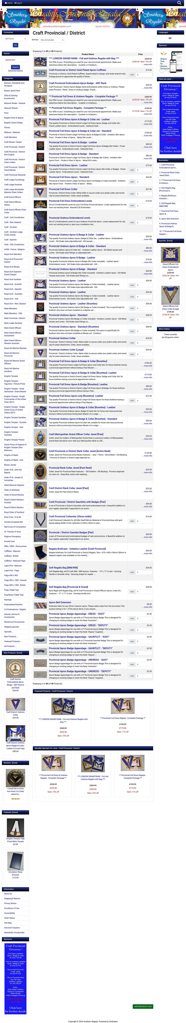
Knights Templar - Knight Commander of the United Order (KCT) (15, 399)
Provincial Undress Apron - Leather (67, 280)
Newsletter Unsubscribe (14, 932)
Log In (18, 3)
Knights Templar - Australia (11, 433)
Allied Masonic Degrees (14, 485)
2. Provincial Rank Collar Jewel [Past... (169, 174)
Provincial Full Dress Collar (63, 189)
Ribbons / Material (12, 132)
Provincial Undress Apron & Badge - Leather (72, 257)
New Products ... (11, 636)
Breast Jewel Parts (12, 91)
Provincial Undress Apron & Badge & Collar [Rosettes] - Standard (83, 418)
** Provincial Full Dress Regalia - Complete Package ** (77, 107)
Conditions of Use (11, 908)
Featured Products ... (13, 641)
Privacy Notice (10, 903)
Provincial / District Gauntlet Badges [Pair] (71, 532)
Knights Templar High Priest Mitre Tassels (15, 830)
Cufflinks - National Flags (14, 561)
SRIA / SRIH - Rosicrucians (15, 546)
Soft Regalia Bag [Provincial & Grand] (68, 587)
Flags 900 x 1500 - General (15, 580)
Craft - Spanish (10, 240)
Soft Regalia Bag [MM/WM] (63, 567)
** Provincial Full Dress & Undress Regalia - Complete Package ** (83, 96)
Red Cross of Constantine (15, 527)
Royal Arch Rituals (11, 267)
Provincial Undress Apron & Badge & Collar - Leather (76, 234)
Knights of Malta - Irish (13, 460)
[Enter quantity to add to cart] (144, 74)
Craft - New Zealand (12, 222)
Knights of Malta (11, 455)
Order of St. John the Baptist (13, 471)
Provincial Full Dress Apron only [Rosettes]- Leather (76, 395)
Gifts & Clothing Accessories (10, 97)
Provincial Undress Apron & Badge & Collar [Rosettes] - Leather (82, 407)
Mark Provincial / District (14, 318)
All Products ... (10, 646)
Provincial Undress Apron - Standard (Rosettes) (74, 326)
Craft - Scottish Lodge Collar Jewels (13, 233)
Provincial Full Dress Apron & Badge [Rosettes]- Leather (78, 384)
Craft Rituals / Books (13, 142)
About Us (8, 894)
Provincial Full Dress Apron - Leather (68, 165)
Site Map (8, 923)
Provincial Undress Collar (62, 338)
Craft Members (10, 137)
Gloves (7, 127)
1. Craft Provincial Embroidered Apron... (168, 166)
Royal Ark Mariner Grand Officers (14, 362)
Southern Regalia (91, 1021)
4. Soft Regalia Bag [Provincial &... (167, 189)
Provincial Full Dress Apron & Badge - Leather (73, 142)
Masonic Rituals (11, 108)
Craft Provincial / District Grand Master (14, 168)
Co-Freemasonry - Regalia (15, 609)
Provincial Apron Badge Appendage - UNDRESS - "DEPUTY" (80, 671)
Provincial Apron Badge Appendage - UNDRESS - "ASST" (78, 659)
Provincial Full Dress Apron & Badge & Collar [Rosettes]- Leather (83, 372)
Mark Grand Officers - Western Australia (13, 341)
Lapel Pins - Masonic (13, 566)
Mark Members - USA (13, 313)
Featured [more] (11, 812)
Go (15, 45)
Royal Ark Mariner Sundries (11, 369)
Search (15, 67)
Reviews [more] (10, 763)
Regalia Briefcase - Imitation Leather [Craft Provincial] (77, 548)
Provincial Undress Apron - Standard (68, 315)
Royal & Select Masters (14, 507)
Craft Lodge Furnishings (14, 180)
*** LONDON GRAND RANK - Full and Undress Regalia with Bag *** (84, 58)
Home (8, 3)
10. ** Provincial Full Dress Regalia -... (170, 232)
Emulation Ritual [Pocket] (15, 864)
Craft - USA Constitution (14, 244)
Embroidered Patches (13, 604)
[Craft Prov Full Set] (15, 979)
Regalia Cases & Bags (13, 123)
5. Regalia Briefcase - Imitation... (168, 197)
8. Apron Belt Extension (169, 219)
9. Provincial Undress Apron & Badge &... (168, 225)
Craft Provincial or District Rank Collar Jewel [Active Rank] (79, 451)
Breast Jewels (10, 465)
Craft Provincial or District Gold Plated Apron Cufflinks (77, 70)
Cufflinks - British (11, 556)
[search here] (15, 60)
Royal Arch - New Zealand (15, 304)
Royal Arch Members (13, 254)
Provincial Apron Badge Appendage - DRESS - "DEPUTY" (78, 625)
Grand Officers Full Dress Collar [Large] (170, 298)
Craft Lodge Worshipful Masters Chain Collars (14, 190)
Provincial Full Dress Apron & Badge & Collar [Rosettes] (78, 361)
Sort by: (35, 39)
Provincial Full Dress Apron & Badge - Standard (73, 153)
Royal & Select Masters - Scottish (14, 501)
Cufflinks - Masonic (12, 551)
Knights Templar (11, 376)
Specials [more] (165, 241)
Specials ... (8, 632)
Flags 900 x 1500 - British (15, 585)
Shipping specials (11, 627)
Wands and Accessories (14, 622)
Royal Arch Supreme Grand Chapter (12, 273)
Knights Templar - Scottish (15, 422)
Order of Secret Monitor (14, 495)
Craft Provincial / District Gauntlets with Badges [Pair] (77, 501)
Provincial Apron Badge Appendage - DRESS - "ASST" (77, 613)
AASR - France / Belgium (14, 249)
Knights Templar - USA (13, 427)
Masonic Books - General (14, 103)
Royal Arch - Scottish (13, 284)
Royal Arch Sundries (12, 279)
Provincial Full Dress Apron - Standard (69, 177)
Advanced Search (15, 71)
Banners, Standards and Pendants (14, 84)
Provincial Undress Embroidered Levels (69, 217)
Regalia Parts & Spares (13, 118)
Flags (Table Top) (11, 590)
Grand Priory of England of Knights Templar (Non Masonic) (15, 447)
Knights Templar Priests (14, 440)
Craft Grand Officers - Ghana (13, 203)
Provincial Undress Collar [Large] (66, 349)
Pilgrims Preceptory (12, 536)
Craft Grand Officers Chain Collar (15, 211)
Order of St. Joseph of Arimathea (13, 478)
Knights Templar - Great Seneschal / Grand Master (15, 390)
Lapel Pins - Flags (11, 570)
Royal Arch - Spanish (12, 289)
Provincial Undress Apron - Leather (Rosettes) (73, 303)
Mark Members (10, 308)
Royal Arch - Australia (13, 294)
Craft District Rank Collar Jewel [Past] (69, 488)
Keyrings (8, 600)
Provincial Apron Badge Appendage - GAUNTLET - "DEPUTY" (81, 648)
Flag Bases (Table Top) (13, 595)
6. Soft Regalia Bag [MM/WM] (167, 204)
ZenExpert (113, 1021)
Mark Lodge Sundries (13, 323)
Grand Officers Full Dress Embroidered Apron (170, 259)
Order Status (9, 918)
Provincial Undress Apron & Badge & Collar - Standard (77, 246)
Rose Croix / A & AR (12, 517)
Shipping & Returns (12, 898)
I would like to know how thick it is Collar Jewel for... (15, 782)
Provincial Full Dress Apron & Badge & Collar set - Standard (80, 130)
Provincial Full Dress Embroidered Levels (70, 200)
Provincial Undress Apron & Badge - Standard (73, 269)
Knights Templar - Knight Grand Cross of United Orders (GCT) (14, 410)
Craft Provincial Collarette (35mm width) (70, 516)
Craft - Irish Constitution (14, 217)
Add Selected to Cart (143, 1006)
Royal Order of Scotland (14, 512)
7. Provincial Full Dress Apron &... (168, 212)
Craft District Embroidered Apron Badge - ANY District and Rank (15, 674)
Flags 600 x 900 (11, 575)
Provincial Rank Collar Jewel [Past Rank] (70, 467)
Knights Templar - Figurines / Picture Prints (14, 382)
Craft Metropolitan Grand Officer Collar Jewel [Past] (76, 434)
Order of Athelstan (12, 490)
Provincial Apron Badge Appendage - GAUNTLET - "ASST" (79, 636)
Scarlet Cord (9, 541)
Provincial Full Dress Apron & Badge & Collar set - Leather (79, 119)
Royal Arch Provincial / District (13, 260)
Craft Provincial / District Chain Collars (14, 160)
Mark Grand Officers (12, 328)
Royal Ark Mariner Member (15, 348)
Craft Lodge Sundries (13, 184)
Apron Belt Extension (60, 602)
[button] (179, 3)
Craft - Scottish (10, 227)
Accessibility (9, 913)
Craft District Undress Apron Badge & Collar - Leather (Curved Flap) (15, 737)
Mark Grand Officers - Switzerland (13, 334)
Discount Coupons (12, 928)
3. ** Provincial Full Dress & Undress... (170, 181)
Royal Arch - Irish (11, 299)
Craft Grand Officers (12, 197)
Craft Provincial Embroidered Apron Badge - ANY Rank (77, 83)
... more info (147, 64)
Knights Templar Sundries (15, 417)
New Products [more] (13, 653)
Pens (6, 113)
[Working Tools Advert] (170, 61)
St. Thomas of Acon (12, 532)
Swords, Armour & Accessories (11, 615)
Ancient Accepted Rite (13, 522)
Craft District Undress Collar (15, 707)
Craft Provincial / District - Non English (15, 153)
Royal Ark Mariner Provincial (11, 354)
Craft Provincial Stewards (15, 175)
